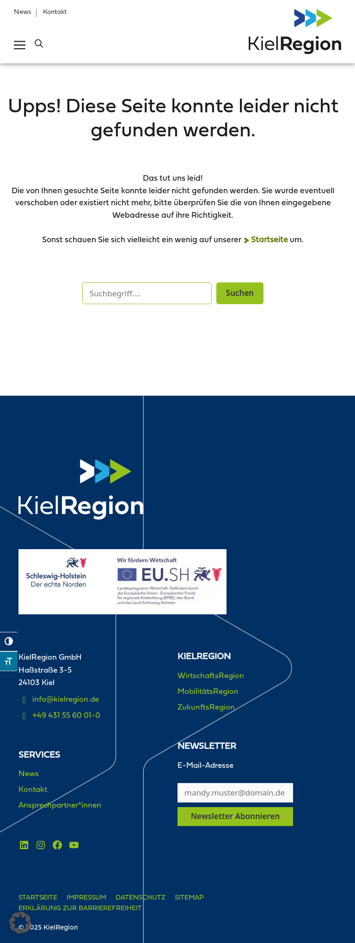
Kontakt (55, 12)
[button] (38, 45)
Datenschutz (140, 898)
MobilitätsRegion (208, 691)
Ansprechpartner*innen (59, 805)
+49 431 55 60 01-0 (66, 715)
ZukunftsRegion (206, 707)
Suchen (240, 293)
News (22, 12)
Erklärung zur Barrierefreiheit (80, 909)
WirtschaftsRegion (211, 676)
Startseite (269, 240)
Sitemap (189, 898)
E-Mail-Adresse (205, 765)
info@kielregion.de (65, 699)
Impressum (86, 898)
